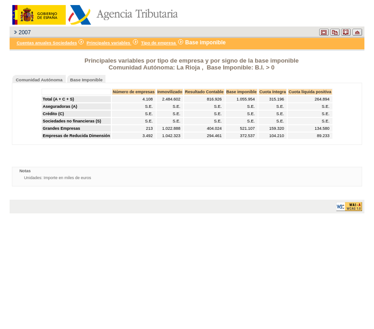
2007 (25, 32)
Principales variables (109, 42)
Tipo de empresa (159, 42)
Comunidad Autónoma (39, 79)
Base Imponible (86, 79)
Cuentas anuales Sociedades (46, 42)
